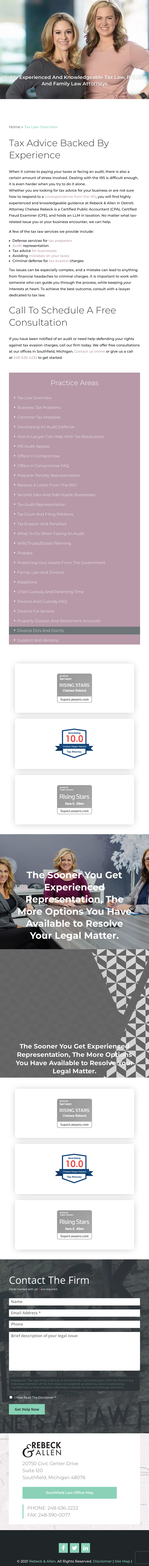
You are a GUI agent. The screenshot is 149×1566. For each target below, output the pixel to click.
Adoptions (27, 582)
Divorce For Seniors (35, 611)
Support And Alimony (38, 640)
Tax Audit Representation (41, 504)
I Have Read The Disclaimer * (35, 1397)
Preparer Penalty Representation (48, 475)
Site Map (122, 1561)
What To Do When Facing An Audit (50, 533)
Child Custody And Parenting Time (50, 591)
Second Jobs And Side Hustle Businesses (56, 494)
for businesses (44, 251)
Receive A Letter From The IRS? (47, 485)
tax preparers (60, 241)
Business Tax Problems (39, 407)
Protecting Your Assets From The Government (61, 562)
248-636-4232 (25, 358)
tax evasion (59, 261)
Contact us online (89, 351)
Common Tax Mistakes (39, 417)
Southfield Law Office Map (69, 1493)
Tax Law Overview (34, 397)
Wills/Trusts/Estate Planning (44, 543)
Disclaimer (102, 1561)
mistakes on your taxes (49, 256)
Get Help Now (27, 1409)
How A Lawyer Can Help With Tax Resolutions (60, 436)
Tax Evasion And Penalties (42, 524)
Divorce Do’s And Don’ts (40, 630)
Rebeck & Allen (42, 1561)
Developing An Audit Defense (45, 427)
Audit (17, 246)
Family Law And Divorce (40, 572)
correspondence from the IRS (70, 197)
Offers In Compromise (38, 456)
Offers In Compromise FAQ (43, 465)
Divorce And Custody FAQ (42, 601)
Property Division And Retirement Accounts (58, 621)
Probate (25, 553)
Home (14, 127)
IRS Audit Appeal (33, 446)
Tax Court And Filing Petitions (45, 514)
